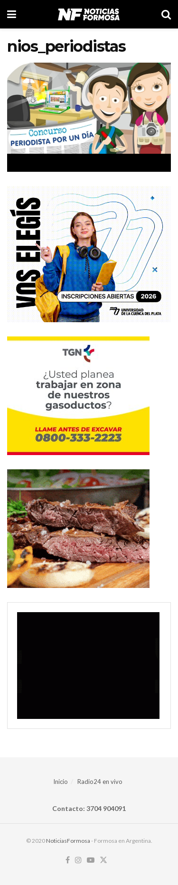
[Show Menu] (11, 14)
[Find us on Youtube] (90, 860)
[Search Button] (166, 14)
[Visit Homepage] (88, 14)
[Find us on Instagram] (78, 860)
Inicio (60, 781)
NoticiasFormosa (68, 840)
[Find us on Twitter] (103, 860)
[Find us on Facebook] (68, 860)
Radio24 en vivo (99, 781)
